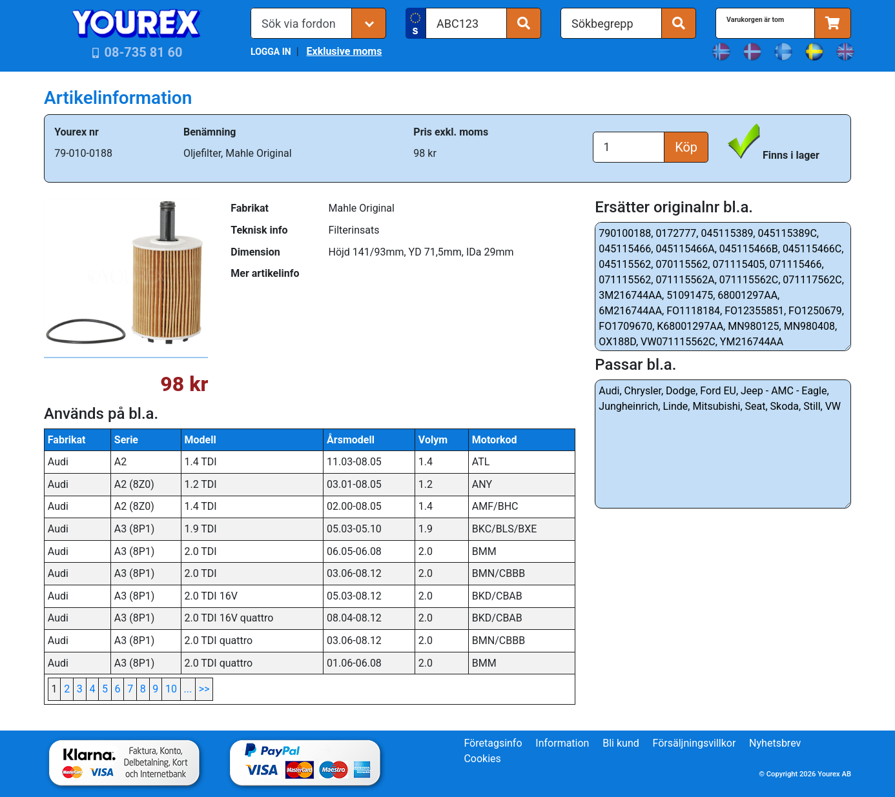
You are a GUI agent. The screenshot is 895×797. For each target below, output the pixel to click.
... (188, 689)
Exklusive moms (344, 51)
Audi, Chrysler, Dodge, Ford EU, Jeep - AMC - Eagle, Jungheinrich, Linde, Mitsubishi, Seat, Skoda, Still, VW (723, 444)
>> (204, 689)
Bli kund (620, 743)
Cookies (482, 758)
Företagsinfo (493, 743)
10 (171, 689)
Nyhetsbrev (775, 743)
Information (562, 743)
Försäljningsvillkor (694, 743)
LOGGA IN (271, 51)
